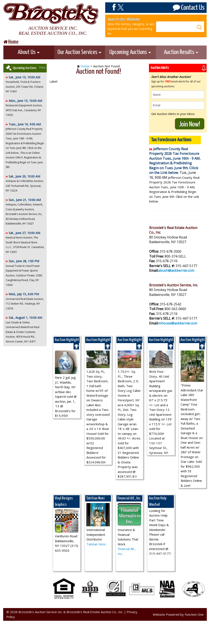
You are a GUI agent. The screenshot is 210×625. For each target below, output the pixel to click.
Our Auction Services (79, 52)
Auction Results (181, 52)
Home (85, 66)
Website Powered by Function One (178, 614)
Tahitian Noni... (96, 544)
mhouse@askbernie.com (177, 323)
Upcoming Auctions (130, 52)
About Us (29, 52)
